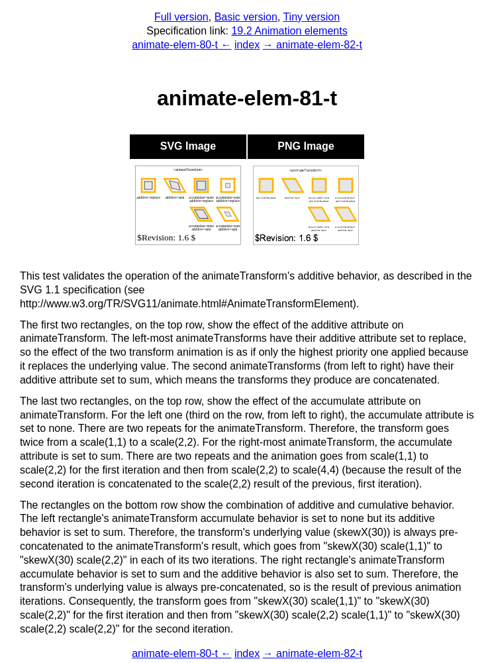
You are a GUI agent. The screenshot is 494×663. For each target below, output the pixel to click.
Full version (181, 17)
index (247, 44)
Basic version (246, 17)
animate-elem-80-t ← (181, 44)
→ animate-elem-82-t (312, 44)
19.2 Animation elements (289, 30)
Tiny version (311, 17)
